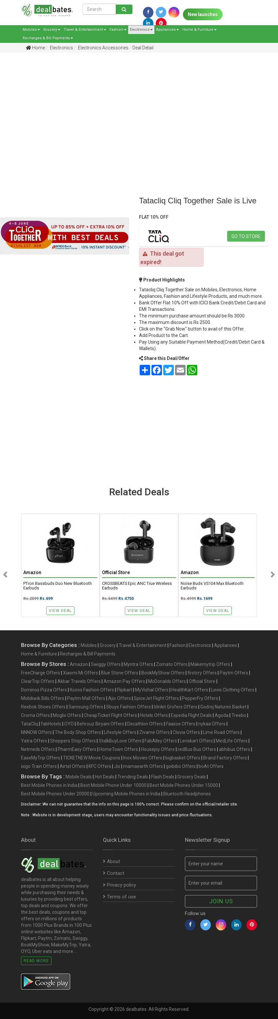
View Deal (60, 610)
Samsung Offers (86, 706)
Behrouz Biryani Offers (100, 723)
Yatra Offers (34, 740)
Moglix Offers (67, 715)
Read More (36, 961)
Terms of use (119, 897)
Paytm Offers (234, 672)
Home (35, 47)
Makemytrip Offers (210, 664)
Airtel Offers (73, 766)
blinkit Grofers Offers (175, 706)
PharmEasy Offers (77, 749)
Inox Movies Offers (142, 757)
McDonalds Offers (167, 681)
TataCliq (29, 723)
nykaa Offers (212, 723)
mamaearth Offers (143, 766)
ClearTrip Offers (37, 681)
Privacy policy (119, 885)
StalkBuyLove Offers (120, 740)
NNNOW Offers (36, 732)
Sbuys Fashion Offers (128, 706)
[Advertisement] (134, 108)
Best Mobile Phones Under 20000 (55, 793)
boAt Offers (211, 766)
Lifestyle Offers (120, 732)
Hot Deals (104, 776)
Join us (221, 901)
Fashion (118, 29)
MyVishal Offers (152, 689)
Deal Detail (142, 47)
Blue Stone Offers (119, 672)
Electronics (141, 29)
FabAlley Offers (161, 740)
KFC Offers (100, 766)
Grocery (51, 29)
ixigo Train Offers (39, 766)
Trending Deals (132, 776)
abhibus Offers (234, 749)
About (111, 861)
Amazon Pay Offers (124, 681)
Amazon (79, 664)
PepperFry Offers (200, 698)
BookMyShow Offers (163, 672)
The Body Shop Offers (78, 732)
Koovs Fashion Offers (92, 689)
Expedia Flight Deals (191, 715)
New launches (203, 14)
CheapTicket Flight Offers (110, 715)
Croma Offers (35, 715)
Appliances (167, 29)
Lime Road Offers (221, 732)
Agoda (221, 715)
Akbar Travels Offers (79, 681)
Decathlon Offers (145, 723)
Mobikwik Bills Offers (42, 698)
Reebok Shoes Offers (43, 706)
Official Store (202, 681)
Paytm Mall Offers (86, 698)
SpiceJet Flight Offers (156, 698)
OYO (69, 723)
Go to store (246, 236)
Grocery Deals (191, 776)
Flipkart (124, 689)
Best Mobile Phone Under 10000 (113, 785)
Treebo (238, 715)
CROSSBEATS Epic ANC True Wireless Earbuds (137, 586)
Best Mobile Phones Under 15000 (183, 785)
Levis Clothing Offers (232, 689)
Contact (113, 873)
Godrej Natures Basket (223, 706)
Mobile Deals (79, 776)
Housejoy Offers (158, 749)
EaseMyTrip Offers (40, 757)
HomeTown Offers (118, 749)
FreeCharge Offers (40, 672)
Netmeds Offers (38, 749)
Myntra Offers (138, 664)
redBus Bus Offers (197, 749)
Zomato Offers (172, 664)
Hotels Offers (154, 715)
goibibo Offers (181, 766)
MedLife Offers (232, 740)
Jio (117, 766)
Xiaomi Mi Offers (80, 672)
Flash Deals (162, 776)
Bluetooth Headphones (187, 793)
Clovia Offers (186, 732)
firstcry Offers (202, 672)
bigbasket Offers (182, 757)
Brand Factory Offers (225, 757)
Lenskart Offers (196, 740)
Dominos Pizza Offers (44, 689)
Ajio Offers (119, 698)
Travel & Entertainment (85, 29)
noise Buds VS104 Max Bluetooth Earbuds (212, 586)
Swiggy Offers (106, 664)
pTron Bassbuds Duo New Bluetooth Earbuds (57, 586)
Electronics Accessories (103, 47)
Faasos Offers (180, 723)
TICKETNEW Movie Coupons (91, 757)
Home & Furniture (199, 29)
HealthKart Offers (189, 689)
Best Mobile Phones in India (49, 785)
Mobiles (31, 29)
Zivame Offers (154, 732)
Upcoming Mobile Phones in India (126, 793)
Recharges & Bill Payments (48, 38)
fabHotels (51, 723)
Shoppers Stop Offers (73, 740)
